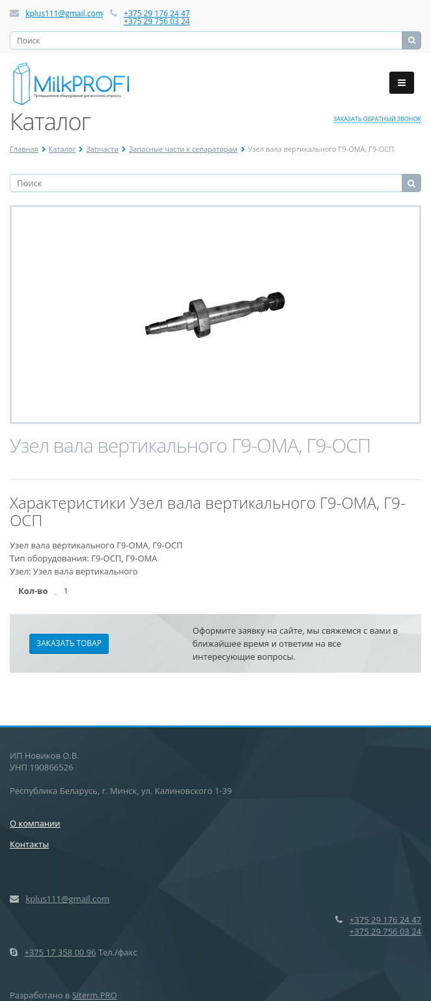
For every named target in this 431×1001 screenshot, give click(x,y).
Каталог (62, 149)
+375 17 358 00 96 (60, 952)
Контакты (29, 844)
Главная (24, 149)
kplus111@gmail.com (64, 13)
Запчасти (102, 149)
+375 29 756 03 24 (157, 21)
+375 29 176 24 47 (157, 13)
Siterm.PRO (94, 995)
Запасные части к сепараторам (183, 149)
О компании (35, 823)
